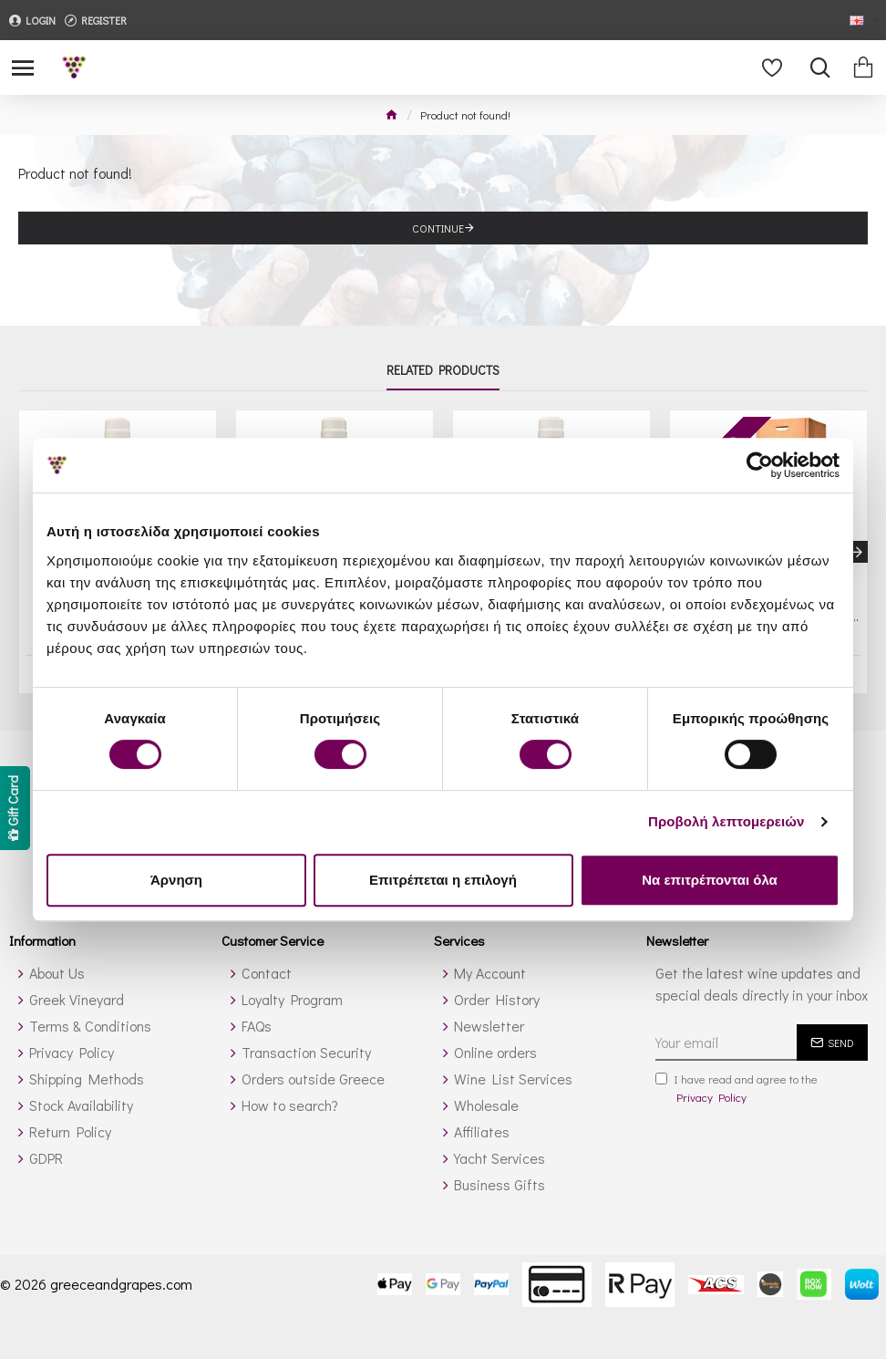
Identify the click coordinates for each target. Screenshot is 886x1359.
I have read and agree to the (736, 1088)
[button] (857, 552)
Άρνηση (176, 879)
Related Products (443, 371)
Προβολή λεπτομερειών (726, 821)
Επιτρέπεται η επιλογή (443, 879)
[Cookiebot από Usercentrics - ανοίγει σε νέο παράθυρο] (760, 465)
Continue (438, 228)
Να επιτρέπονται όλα (710, 879)
